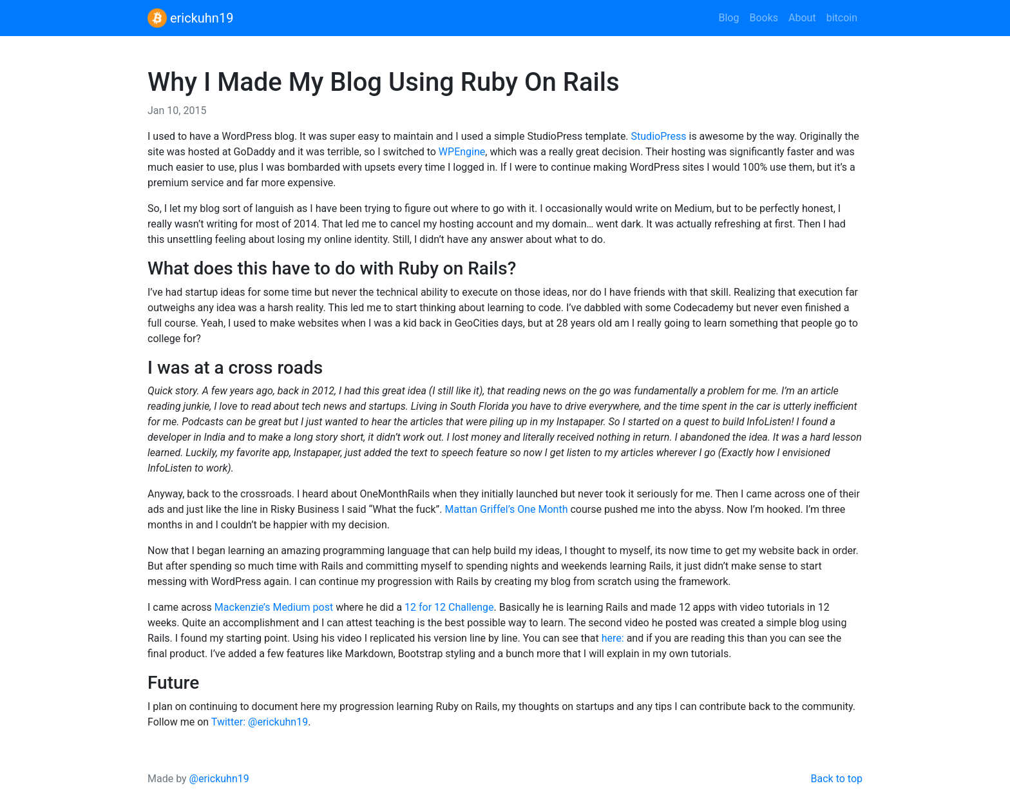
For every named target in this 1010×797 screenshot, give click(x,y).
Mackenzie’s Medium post (273, 607)
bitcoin (841, 18)
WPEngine (462, 152)
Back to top (836, 779)
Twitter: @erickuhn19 (259, 722)
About (802, 18)
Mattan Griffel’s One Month (505, 509)
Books (763, 18)
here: (613, 638)
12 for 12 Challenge (449, 607)
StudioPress (659, 136)
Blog (728, 18)
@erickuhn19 (219, 779)
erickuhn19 (190, 18)
